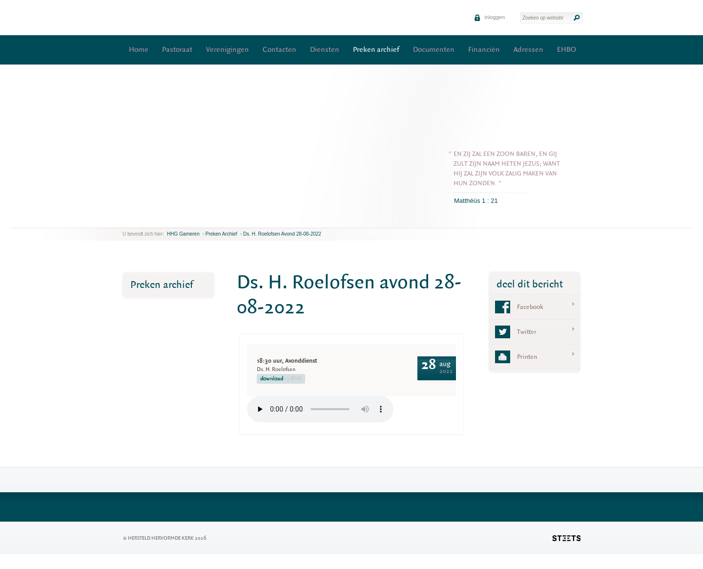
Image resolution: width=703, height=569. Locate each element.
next (136, 220)
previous (125, 220)
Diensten (324, 49)
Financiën (484, 49)
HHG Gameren (183, 234)
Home (138, 49)
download (281, 379)
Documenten (434, 49)
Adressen (528, 49)
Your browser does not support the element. (320, 409)
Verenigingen (227, 49)
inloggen (489, 17)
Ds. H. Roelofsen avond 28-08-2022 (282, 234)
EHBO (566, 49)
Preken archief (376, 49)
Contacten (279, 49)
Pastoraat (177, 49)
